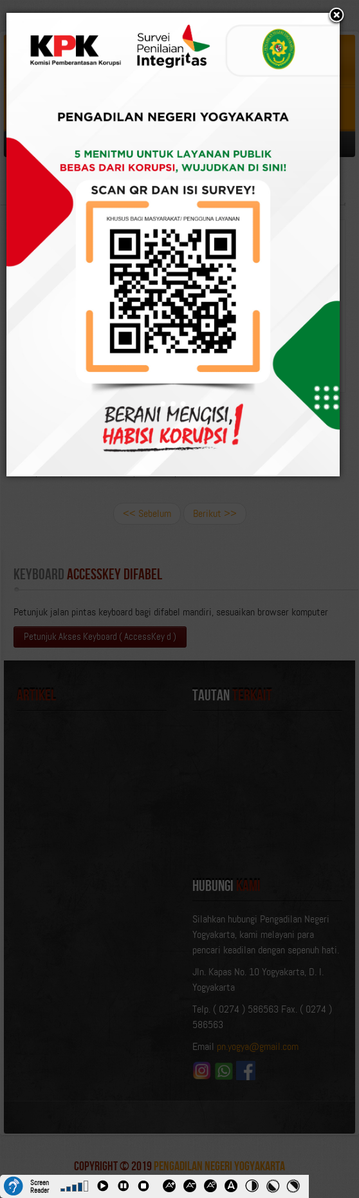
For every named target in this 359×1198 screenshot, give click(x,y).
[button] (336, 16)
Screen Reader (39, 1185)
